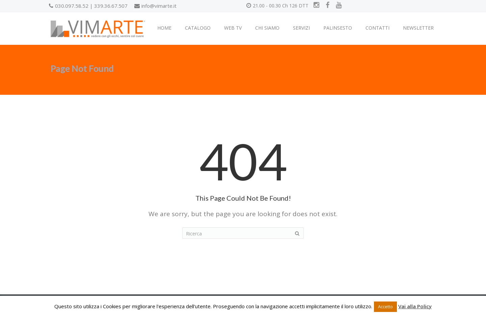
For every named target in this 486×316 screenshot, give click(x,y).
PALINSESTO (337, 28)
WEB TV (233, 28)
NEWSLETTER (418, 28)
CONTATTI (377, 28)
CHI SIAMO (267, 28)
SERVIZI (301, 28)
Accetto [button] (385, 307)
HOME (164, 28)
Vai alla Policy (415, 306)
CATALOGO (198, 28)
